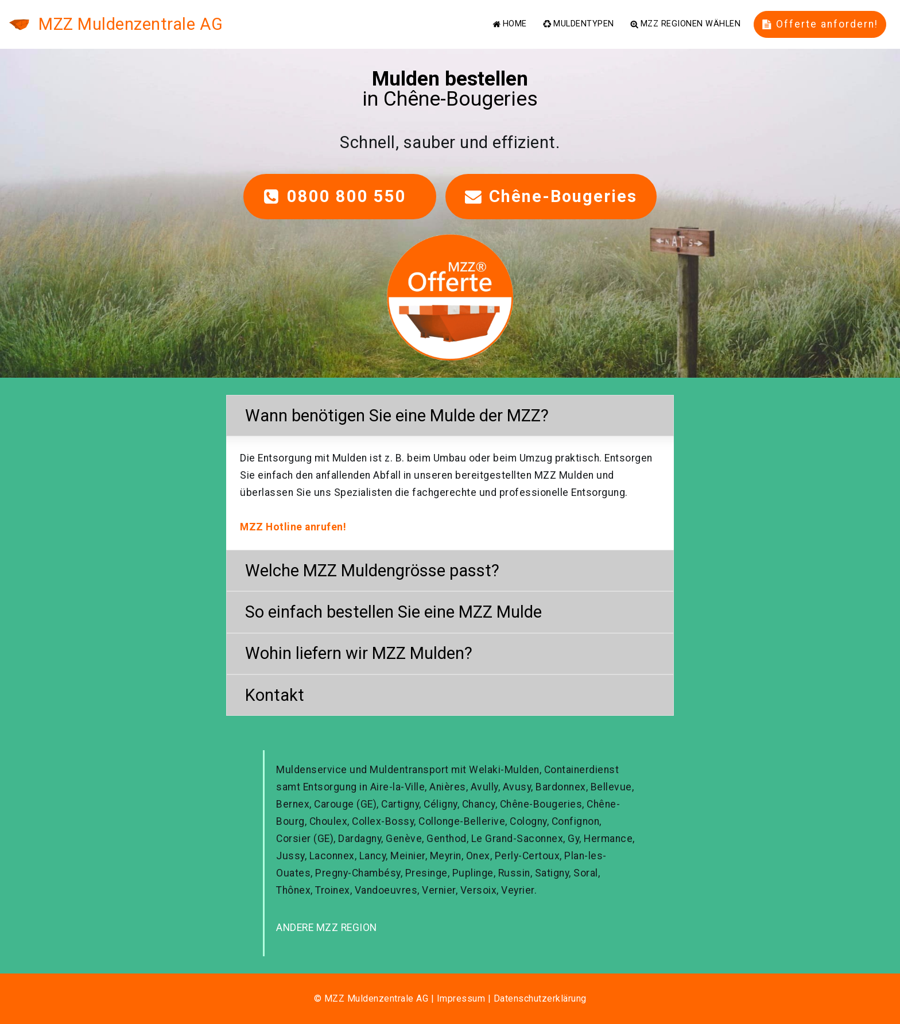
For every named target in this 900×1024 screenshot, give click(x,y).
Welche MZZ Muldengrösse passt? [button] (372, 570)
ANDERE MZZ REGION (326, 927)
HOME (509, 24)
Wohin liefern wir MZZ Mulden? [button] (358, 653)
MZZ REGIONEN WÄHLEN (685, 24)
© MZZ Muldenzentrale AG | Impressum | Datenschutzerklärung (450, 998)
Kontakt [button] (274, 695)
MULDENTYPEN (578, 24)
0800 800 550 (340, 196)
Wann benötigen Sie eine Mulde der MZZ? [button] (397, 415)
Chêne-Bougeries (551, 196)
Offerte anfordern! (820, 24)
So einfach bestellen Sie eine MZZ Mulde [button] (393, 612)
